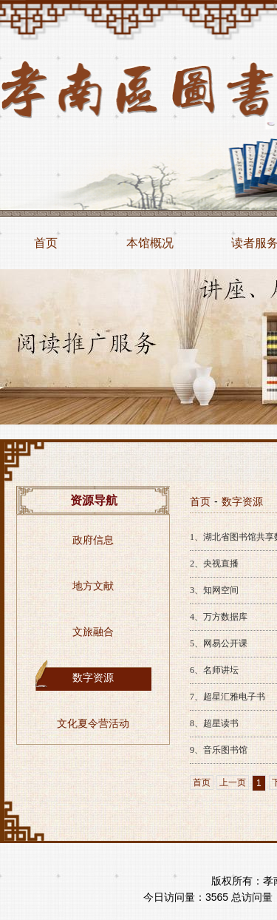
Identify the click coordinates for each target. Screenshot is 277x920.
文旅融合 (93, 631)
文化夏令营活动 (93, 723)
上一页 (232, 782)
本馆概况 (150, 243)
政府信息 (93, 540)
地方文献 (93, 586)
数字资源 (93, 677)
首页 (46, 243)
